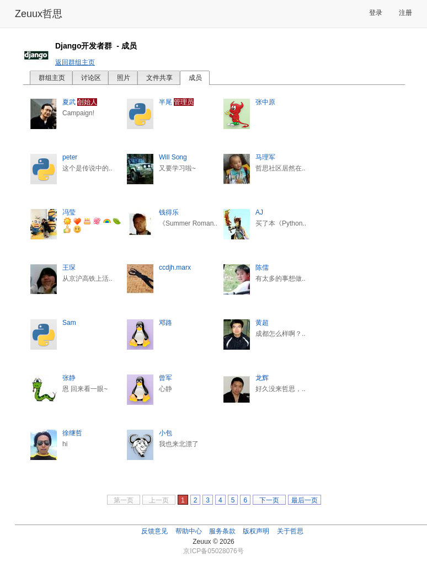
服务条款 (222, 531)
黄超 (262, 323)
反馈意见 (154, 531)
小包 (165, 433)
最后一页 (304, 500)
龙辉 (262, 378)
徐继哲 (72, 433)
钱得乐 (169, 212)
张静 (69, 378)
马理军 (265, 157)
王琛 (69, 267)
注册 (405, 13)
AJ (259, 212)
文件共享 (159, 78)
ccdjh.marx (175, 267)
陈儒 (262, 267)
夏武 (69, 102)
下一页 (269, 500)
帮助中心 (188, 531)
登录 (375, 13)
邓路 (165, 323)
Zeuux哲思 (38, 13)
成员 (195, 78)
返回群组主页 (75, 62)
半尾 (165, 102)
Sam (69, 323)
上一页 (159, 500)
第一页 (124, 500)
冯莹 (69, 212)
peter (69, 157)
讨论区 (91, 78)
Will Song (173, 157)
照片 (123, 78)
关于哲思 (290, 531)
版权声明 (256, 531)
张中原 (265, 102)
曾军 (165, 378)
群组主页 (52, 78)
